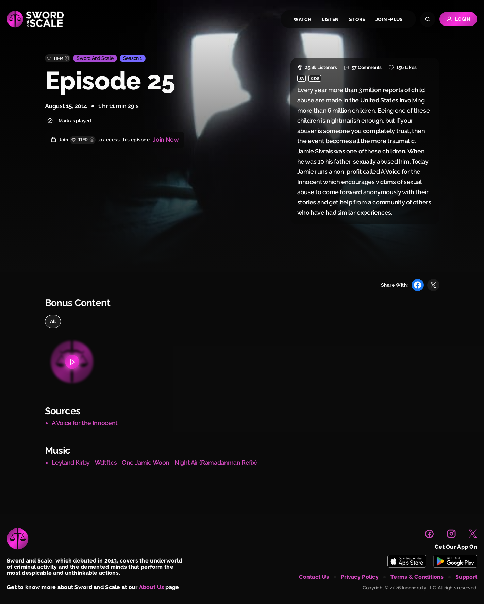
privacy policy (360, 577)
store (357, 19)
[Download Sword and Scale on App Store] (406, 561)
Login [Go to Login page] (458, 19)
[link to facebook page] (429, 533)
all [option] (53, 321)
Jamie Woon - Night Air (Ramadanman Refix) (196, 462)
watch (302, 19)
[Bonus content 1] (72, 362)
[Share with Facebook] (418, 285)
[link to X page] (472, 533)
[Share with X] (433, 285)
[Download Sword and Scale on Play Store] (455, 561)
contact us (314, 577)
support (466, 577)
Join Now (166, 139)
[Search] (427, 19)
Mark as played (68, 121)
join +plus (389, 19)
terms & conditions (417, 577)
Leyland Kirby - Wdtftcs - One (93, 462)
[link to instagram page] (451, 533)
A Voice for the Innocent (85, 422)
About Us (151, 587)
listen (330, 19)
